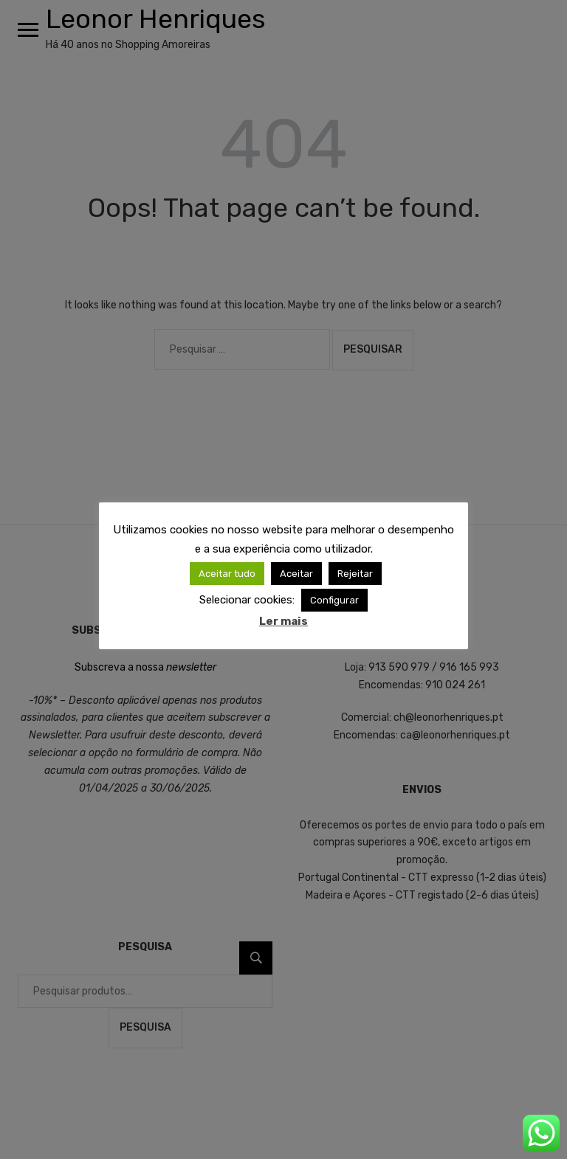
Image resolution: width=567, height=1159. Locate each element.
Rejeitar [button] (355, 573)
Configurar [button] (334, 600)
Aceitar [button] (296, 573)
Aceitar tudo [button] (227, 573)
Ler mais (283, 621)
